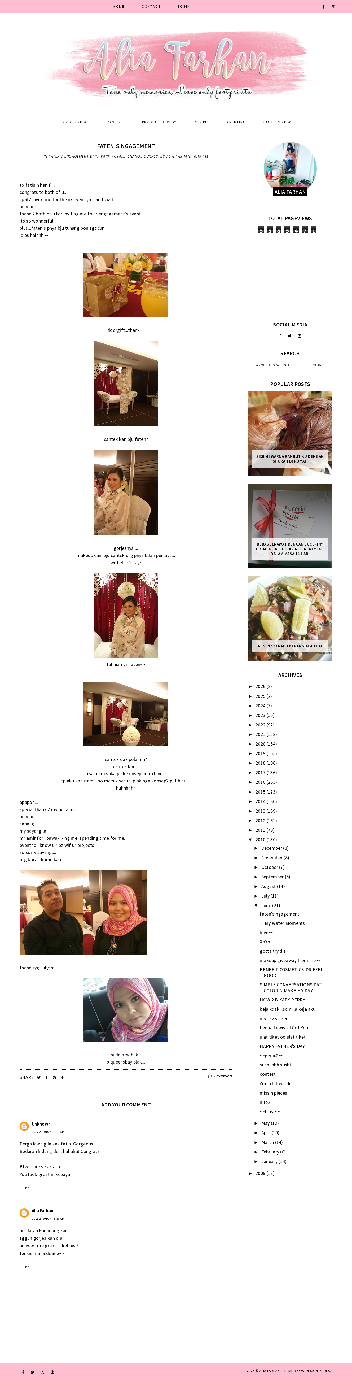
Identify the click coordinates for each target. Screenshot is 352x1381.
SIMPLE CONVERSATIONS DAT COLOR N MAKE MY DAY (291, 988)
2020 (261, 744)
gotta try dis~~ (275, 951)
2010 (261, 840)
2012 (261, 820)
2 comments (220, 1076)
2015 (261, 792)
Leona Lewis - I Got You (284, 1028)
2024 (261, 706)
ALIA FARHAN (269, 1370)
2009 (261, 1173)
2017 (261, 772)
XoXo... (267, 942)
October (270, 867)
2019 (261, 753)
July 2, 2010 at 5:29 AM (48, 1132)
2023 (261, 715)
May (266, 1123)
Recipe (200, 122)
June (266, 905)
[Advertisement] (290, 277)
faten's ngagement (126, 146)
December (272, 848)
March (268, 1142)
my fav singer (274, 1018)
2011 (261, 830)
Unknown (41, 1124)
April (266, 1133)
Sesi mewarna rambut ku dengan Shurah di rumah (290, 459)
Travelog (114, 122)
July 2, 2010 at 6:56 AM (48, 1219)
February (270, 1152)
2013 (261, 811)
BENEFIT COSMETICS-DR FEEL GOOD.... (291, 972)
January (270, 1161)
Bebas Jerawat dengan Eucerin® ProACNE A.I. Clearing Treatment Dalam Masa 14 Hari (290, 549)
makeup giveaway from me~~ (290, 960)
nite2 (265, 1102)
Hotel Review (277, 122)
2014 (261, 801)
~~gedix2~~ (271, 1055)
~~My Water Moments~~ (285, 923)
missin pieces (273, 1093)
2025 (261, 696)
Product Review (159, 122)
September (273, 877)
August (269, 886)
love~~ (266, 932)
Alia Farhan (42, 1211)
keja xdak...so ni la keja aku (287, 1009)
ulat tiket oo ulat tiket (283, 1037)
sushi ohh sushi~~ (278, 1065)
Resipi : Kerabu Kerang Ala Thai (290, 646)
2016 (261, 782)
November (272, 858)
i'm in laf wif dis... (278, 1084)
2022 (261, 725)
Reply (26, 1188)
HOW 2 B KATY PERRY (282, 1000)
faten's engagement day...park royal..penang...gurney (103, 156)
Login (184, 6)
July (266, 896)
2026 (261, 686)
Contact (151, 6)
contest (268, 1074)
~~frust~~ (270, 1111)
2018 (261, 763)
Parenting (235, 122)
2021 (261, 734)
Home (118, 6)
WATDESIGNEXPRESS (315, 1370)
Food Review (74, 122)
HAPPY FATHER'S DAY (282, 1046)
